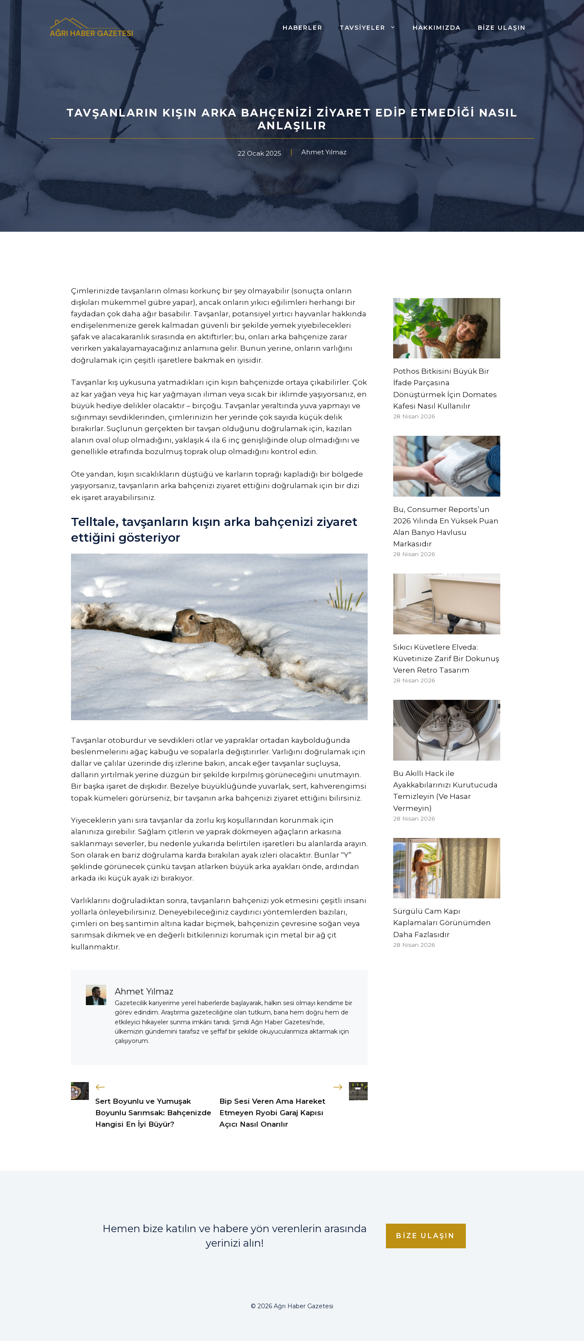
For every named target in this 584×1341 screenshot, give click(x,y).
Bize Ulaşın (502, 27)
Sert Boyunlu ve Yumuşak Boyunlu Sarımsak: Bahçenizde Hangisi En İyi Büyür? (153, 1112)
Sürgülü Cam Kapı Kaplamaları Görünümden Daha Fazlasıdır (442, 922)
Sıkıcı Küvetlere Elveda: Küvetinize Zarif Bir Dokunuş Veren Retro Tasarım (446, 658)
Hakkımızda (437, 27)
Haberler (303, 27)
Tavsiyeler (372, 27)
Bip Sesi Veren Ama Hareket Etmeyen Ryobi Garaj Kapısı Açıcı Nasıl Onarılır (272, 1112)
